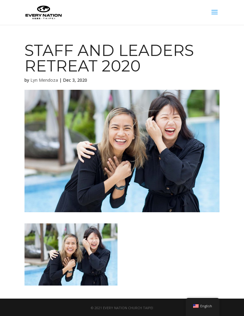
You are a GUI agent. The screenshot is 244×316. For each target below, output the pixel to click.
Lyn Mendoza (44, 80)
